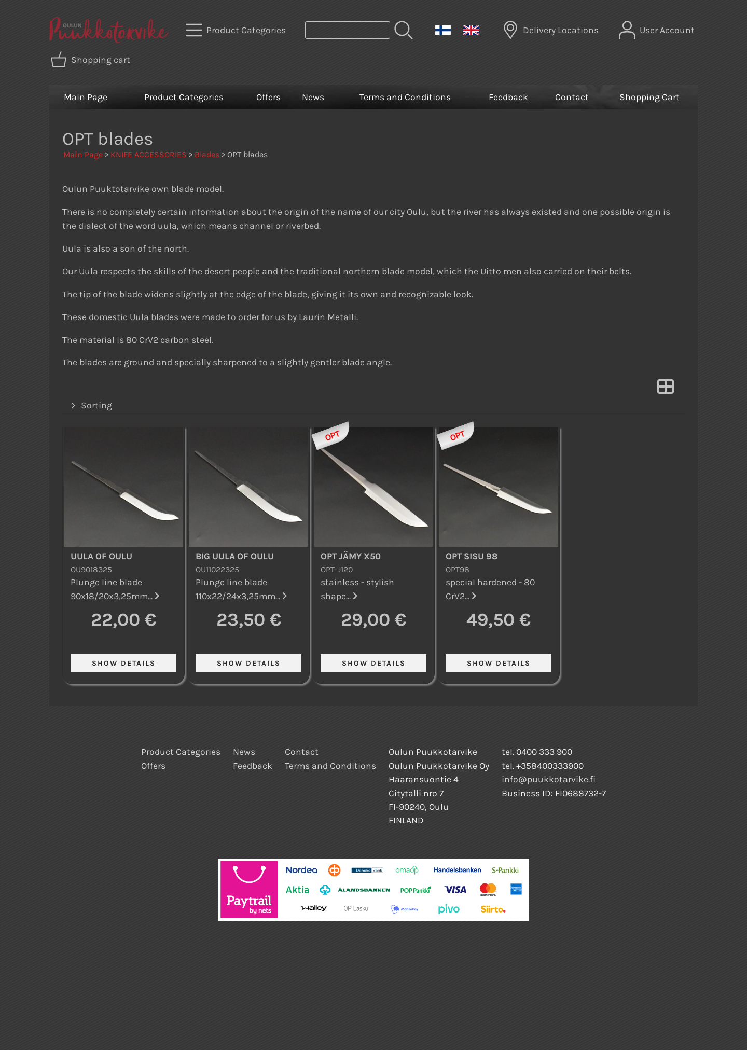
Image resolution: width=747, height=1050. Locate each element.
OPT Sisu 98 (471, 556)
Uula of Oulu (101, 556)
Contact (572, 97)
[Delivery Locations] (551, 30)
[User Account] (658, 30)
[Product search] (347, 30)
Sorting (90, 405)
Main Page (85, 97)
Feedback (508, 97)
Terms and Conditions (405, 97)
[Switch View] (665, 389)
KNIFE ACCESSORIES (148, 154)
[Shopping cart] (91, 59)
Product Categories (184, 97)
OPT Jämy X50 (351, 556)
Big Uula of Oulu (235, 556)
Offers (268, 97)
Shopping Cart (649, 97)
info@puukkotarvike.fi (549, 779)
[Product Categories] (237, 30)
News (313, 97)
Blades (207, 154)
